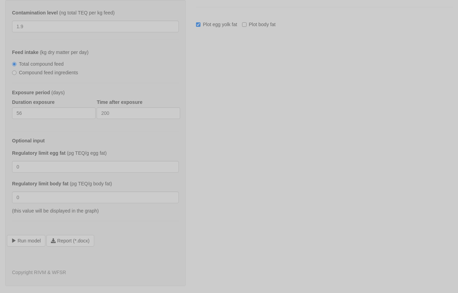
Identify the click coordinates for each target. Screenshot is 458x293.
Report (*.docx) (70, 240)
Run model (26, 240)
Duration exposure (33, 102)
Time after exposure (119, 102)
